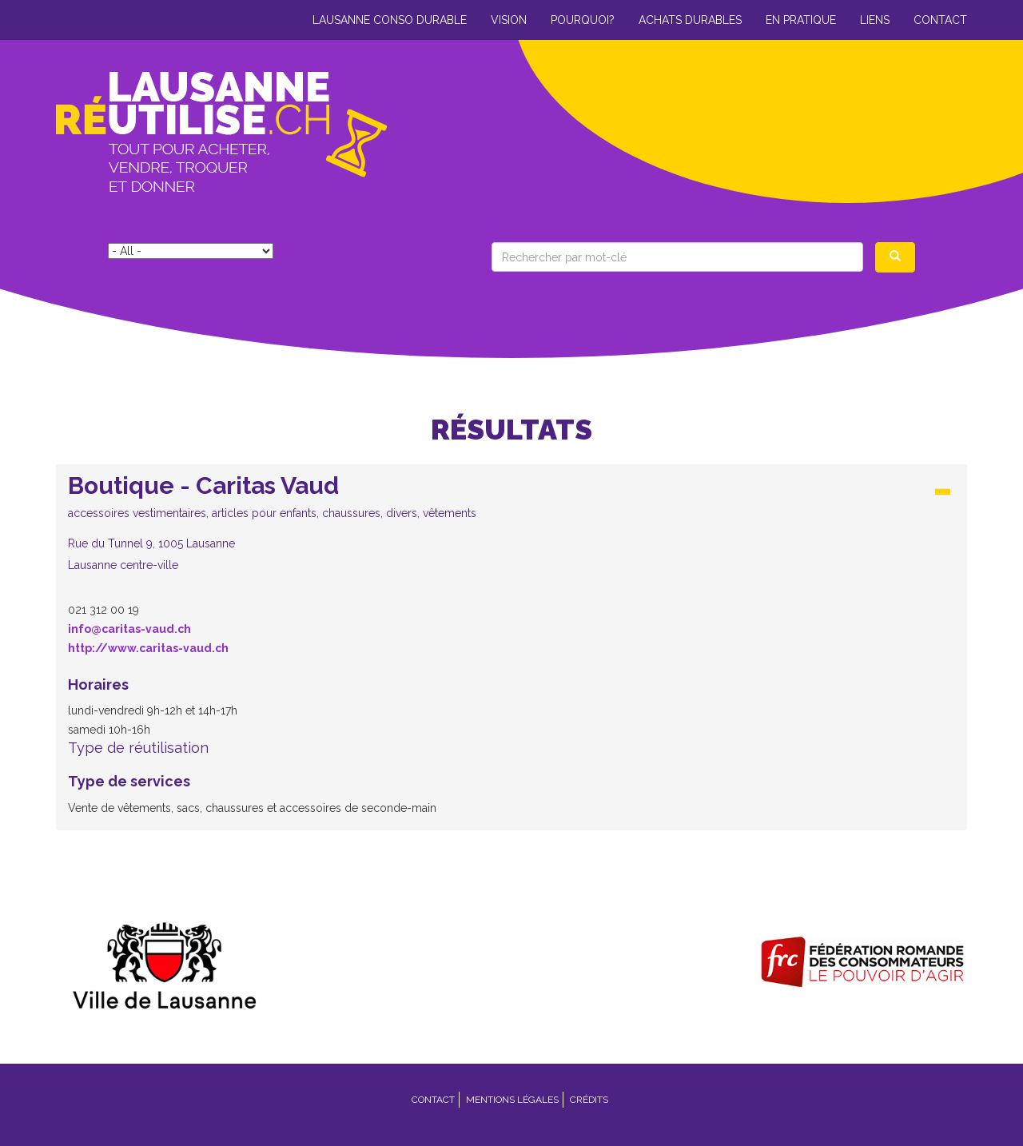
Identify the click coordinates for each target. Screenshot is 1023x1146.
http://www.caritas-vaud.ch (148, 648)
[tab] (511, 527)
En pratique (801, 20)
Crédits (589, 1099)
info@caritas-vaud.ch (129, 629)
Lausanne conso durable (389, 20)
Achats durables (690, 20)
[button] (511, 522)
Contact (940, 20)
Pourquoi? (583, 20)
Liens (875, 20)
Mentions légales (512, 1099)
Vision (509, 20)
